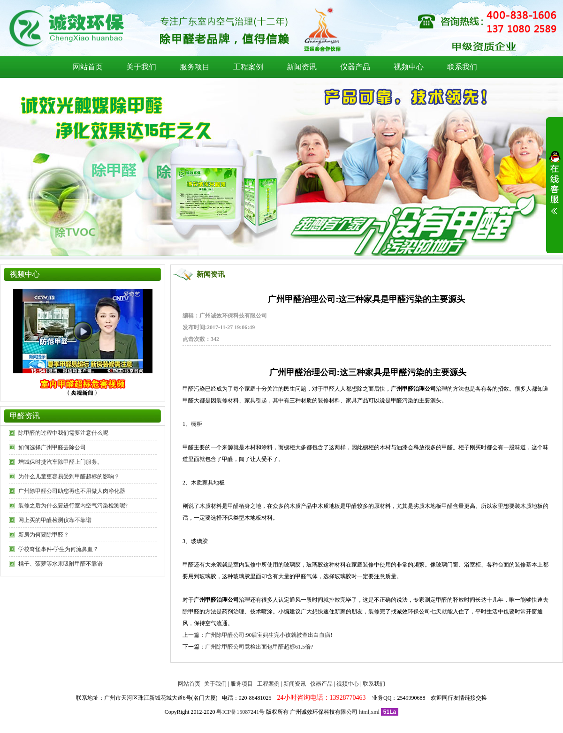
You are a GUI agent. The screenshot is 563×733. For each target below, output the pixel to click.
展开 (554, 189)
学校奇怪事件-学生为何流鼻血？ (58, 549)
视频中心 (409, 67)
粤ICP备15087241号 (240, 712)
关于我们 (141, 67)
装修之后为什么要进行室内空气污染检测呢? (73, 505)
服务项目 (195, 67)
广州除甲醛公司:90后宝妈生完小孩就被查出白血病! (268, 635)
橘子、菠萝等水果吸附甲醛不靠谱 (60, 563)
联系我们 (462, 67)
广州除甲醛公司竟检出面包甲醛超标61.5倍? (259, 646)
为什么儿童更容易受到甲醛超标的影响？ (69, 476)
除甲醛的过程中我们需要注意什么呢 (63, 433)
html (364, 712)
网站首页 (88, 67)
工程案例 (248, 67)
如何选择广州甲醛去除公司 (52, 447)
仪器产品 (355, 67)
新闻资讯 (302, 67)
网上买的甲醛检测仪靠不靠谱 (54, 520)
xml (375, 712)
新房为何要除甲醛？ (43, 534)
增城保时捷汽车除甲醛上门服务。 (60, 462)
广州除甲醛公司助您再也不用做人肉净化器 (71, 491)
